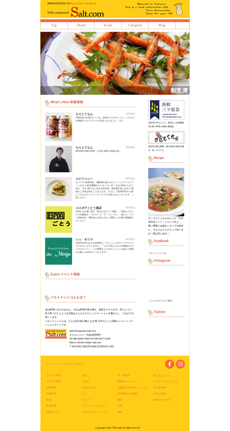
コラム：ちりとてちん (165, 381)
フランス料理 (53, 375)
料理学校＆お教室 (127, 393)
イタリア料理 (53, 381)
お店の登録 (159, 393)
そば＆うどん (89, 387)
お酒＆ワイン (53, 412)
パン (84, 393)
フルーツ (87, 399)
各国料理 (51, 405)
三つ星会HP (160, 387)
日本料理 (51, 387)
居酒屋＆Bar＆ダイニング (131, 387)
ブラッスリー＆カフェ (94, 405)
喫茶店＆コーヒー (127, 381)
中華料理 (51, 393)
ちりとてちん (84, 114)
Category (135, 25)
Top (54, 25)
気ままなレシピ (162, 375)
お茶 (84, 375)
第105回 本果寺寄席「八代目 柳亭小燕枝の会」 (98, 151)
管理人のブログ (162, 399)
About (81, 25)
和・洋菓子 (123, 375)
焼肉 (119, 399)
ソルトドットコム (157, 253)
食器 (119, 405)
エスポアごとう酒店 (89, 207)
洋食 (48, 399)
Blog (162, 25)
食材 (119, 412)
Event (108, 25)
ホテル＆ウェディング (94, 412)
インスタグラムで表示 (160, 300)
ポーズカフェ (155, 218)
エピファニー (84, 178)
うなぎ (85, 381)
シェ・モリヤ (84, 239)
